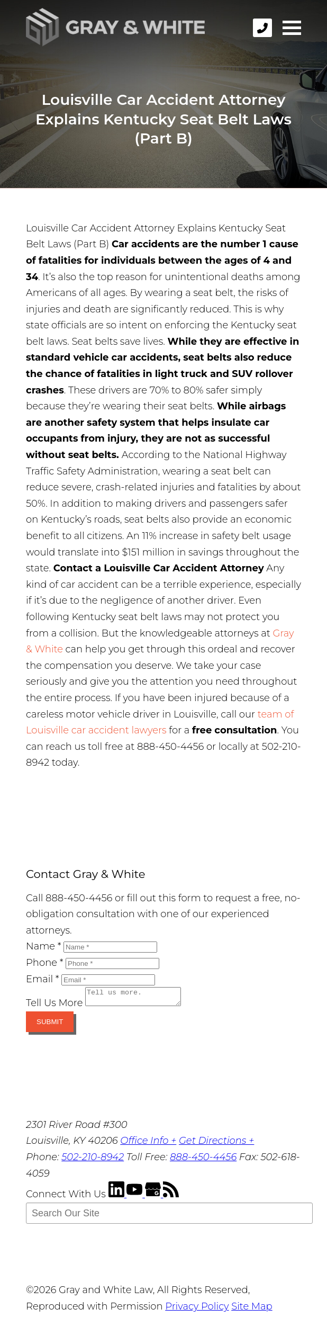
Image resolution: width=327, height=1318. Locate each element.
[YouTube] (135, 1197)
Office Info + (148, 1144)
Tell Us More (54, 1006)
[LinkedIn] (117, 1197)
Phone (44, 963)
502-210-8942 (92, 1160)
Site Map (251, 1309)
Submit (50, 1025)
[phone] (262, 28)
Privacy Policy (197, 1309)
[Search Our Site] (169, 1216)
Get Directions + (216, 1144)
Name (43, 946)
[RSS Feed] (171, 1197)
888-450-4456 (203, 1160)
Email (42, 979)
